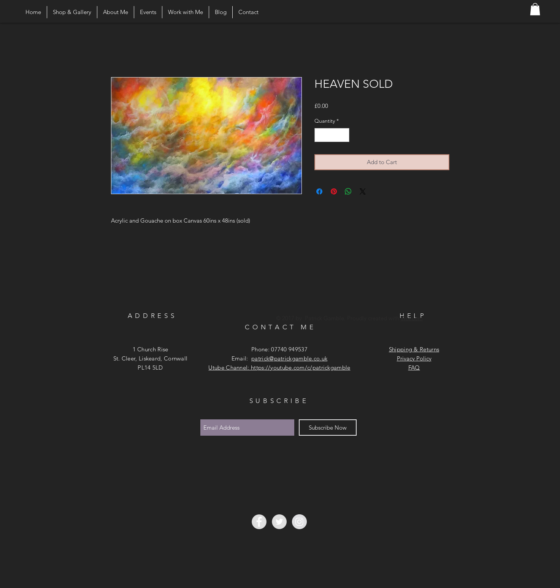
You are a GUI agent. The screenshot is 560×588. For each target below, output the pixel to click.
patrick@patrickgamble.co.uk (289, 358)
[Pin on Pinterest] (333, 191)
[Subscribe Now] (328, 427)
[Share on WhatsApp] (348, 191)
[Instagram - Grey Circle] (299, 521)
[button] (535, 9)
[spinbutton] (332, 135)
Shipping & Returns (414, 349)
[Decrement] (320, 135)
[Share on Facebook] (319, 191)
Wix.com (412, 318)
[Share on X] (362, 191)
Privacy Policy (414, 358)
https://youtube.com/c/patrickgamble (301, 367)
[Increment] (343, 135)
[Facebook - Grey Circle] (259, 521)
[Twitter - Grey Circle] (279, 521)
